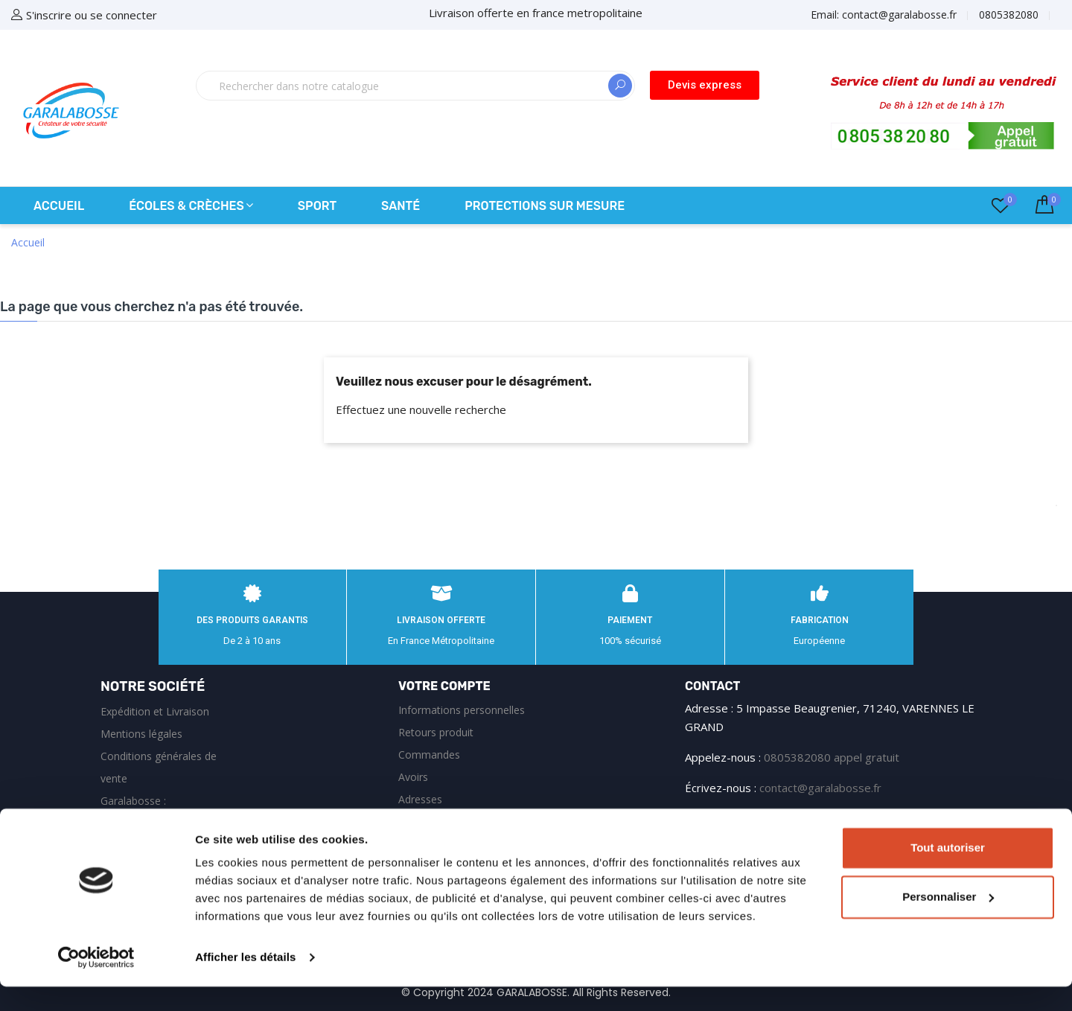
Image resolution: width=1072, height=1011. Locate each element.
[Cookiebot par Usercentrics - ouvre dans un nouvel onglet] (96, 982)
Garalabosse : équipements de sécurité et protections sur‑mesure (163, 823)
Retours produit (435, 732)
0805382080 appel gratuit (831, 757)
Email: (884, 14)
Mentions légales (141, 734)
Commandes (429, 754)
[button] (704, 85)
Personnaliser (948, 920)
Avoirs (413, 777)
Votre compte (444, 686)
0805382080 (1008, 14)
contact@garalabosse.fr (820, 787)
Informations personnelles (461, 710)
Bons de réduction (442, 821)
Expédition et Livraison (154, 711)
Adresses (420, 799)
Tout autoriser (947, 872)
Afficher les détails (245, 981)
